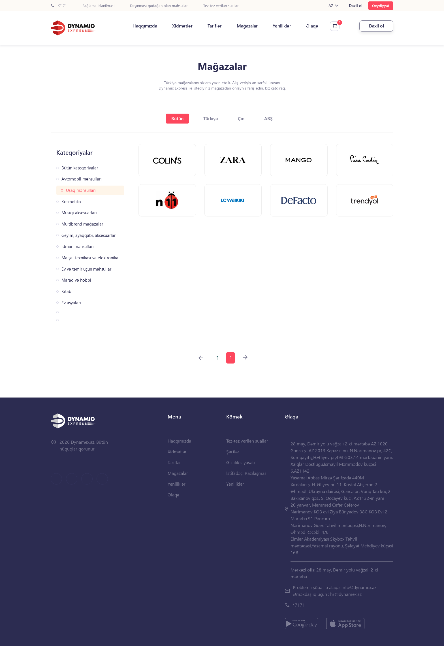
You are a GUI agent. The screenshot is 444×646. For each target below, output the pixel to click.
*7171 (59, 6)
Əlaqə (312, 25)
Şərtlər (232, 451)
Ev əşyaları (71, 302)
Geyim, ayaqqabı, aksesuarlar (88, 235)
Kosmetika (71, 201)
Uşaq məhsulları (81, 190)
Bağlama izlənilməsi (98, 6)
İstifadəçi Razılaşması (247, 473)
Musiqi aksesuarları (79, 212)
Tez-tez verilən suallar (221, 6)
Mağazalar (247, 25)
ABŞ (268, 118)
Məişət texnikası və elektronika (89, 257)
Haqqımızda (145, 25)
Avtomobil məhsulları (81, 179)
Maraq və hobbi (76, 280)
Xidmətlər (182, 25)
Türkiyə (210, 118)
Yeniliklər (282, 25)
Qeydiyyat (380, 5)
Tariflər (215, 25)
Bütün (177, 118)
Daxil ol (355, 5)
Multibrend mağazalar (82, 224)
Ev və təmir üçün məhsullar (86, 269)
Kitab (66, 291)
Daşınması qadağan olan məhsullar (159, 6)
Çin (241, 118)
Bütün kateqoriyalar (79, 168)
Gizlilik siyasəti (240, 462)
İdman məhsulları (77, 246)
